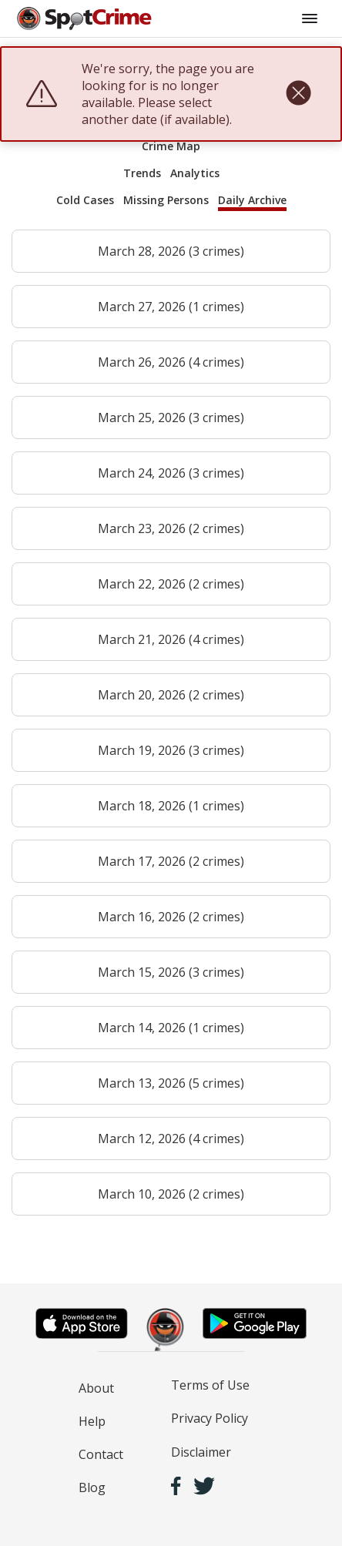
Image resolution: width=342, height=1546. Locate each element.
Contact (101, 1454)
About (96, 1388)
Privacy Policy (209, 1418)
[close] (298, 94)
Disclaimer (201, 1452)
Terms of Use (210, 1385)
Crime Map (171, 146)
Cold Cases (85, 200)
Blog (92, 1487)
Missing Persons (166, 200)
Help (92, 1421)
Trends (142, 173)
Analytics (195, 173)
